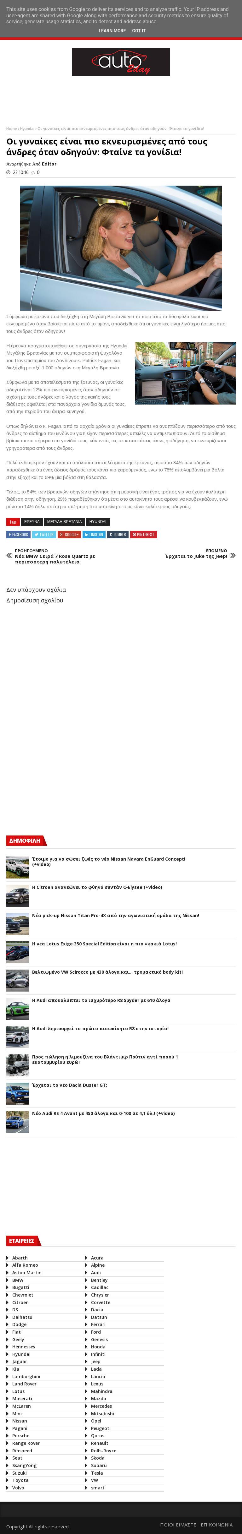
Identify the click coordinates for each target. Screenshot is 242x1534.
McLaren (21, 1406)
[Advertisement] (121, 99)
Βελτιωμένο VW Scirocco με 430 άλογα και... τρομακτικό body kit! (107, 972)
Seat (17, 1458)
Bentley (99, 1280)
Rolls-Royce (103, 1451)
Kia (15, 1369)
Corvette (100, 1302)
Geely (18, 1339)
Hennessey (24, 1347)
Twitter (46, 534)
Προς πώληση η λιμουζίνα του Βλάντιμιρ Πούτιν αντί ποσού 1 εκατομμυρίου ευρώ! (105, 1059)
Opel (96, 1421)
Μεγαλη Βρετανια (64, 521)
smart (98, 1488)
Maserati (22, 1398)
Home (12, 128)
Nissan (19, 1421)
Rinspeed (22, 1451)
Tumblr (119, 534)
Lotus (18, 1391)
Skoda (98, 1458)
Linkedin (96, 534)
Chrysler (100, 1295)
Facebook (20, 534)
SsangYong (24, 1465)
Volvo (18, 1488)
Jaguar (19, 1361)
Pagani (19, 1428)
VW (94, 1480)
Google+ (71, 534)
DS (15, 1310)
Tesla (97, 1473)
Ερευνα (32, 521)
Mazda (98, 1398)
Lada (96, 1369)
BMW (17, 1280)
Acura (97, 1258)
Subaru (99, 1465)
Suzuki (19, 1473)
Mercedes (101, 1406)
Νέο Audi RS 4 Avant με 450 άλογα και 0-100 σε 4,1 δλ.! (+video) (103, 1113)
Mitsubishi (102, 1414)
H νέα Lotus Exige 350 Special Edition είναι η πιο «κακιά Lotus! (104, 944)
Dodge (19, 1324)
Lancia (98, 1376)
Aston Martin (27, 1273)
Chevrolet (22, 1295)
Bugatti (20, 1287)
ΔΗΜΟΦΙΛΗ (24, 840)
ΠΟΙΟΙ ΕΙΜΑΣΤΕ (178, 1524)
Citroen (20, 1302)
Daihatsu (22, 1317)
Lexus (97, 1384)
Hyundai (27, 128)
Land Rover (24, 1384)
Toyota (20, 1480)
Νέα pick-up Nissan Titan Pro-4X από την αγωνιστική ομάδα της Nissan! (115, 915)
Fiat (16, 1332)
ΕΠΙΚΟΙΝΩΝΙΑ (217, 1524)
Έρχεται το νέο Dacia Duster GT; (69, 1085)
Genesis (99, 1339)
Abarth (20, 1258)
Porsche (20, 1436)
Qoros (97, 1436)
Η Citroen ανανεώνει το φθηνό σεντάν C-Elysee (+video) (97, 887)
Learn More (112, 30)
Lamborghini (26, 1376)
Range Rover (26, 1443)
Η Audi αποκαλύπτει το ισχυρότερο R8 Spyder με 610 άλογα (101, 1000)
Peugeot (100, 1428)
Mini (17, 1414)
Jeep (96, 1361)
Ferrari (98, 1324)
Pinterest (145, 534)
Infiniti (98, 1354)
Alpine (98, 1265)
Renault (99, 1443)
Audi (96, 1273)
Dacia (97, 1310)
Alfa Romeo (25, 1265)
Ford (96, 1332)
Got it (139, 30)
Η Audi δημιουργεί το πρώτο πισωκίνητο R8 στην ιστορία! (100, 1028)
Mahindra (101, 1391)
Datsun (99, 1317)
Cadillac (99, 1287)
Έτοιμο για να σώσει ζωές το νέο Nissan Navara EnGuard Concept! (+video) (108, 862)
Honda (98, 1347)
